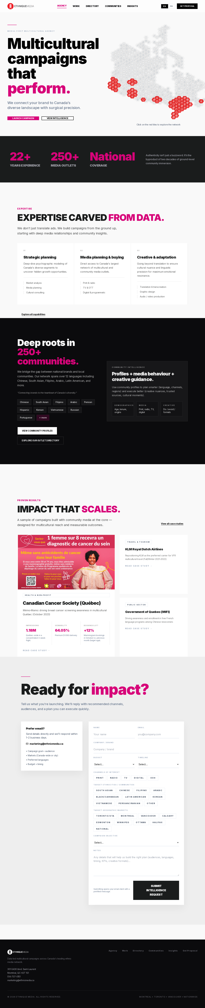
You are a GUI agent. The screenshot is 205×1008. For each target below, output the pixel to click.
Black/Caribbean (107, 797)
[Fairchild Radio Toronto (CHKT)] (184, 107)
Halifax (158, 822)
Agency (62, 5)
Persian (88, 402)
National (102, 829)
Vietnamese (57, 410)
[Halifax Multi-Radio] (200, 101)
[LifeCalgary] (129, 91)
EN (164, 6)
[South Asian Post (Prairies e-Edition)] (143, 99)
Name (97, 727)
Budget (98, 757)
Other (151, 803)
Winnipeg (123, 822)
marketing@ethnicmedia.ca (44, 743)
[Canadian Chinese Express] (110, 86)
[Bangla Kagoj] (173, 116)
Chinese (24, 402)
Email (141, 727)
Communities (113, 6)
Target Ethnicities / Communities (114, 785)
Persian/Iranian (129, 803)
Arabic (73, 402)
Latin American (135, 797)
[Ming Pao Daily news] (110, 83)
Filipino (59, 402)
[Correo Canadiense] (176, 115)
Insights (132, 6)
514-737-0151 (14, 976)
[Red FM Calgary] (132, 96)
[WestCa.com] (116, 90)
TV (126, 778)
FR (171, 6)
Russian (75, 410)
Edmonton (103, 822)
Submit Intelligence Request (156, 890)
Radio (114, 778)
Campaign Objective (106, 836)
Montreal (127, 816)
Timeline (143, 757)
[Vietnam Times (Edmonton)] (129, 82)
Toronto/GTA (105, 816)
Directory (92, 6)
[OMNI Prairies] (135, 94)
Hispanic (24, 410)
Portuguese (26, 417)
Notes (97, 850)
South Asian (42, 402)
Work (76, 6)
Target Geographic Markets (111, 810)
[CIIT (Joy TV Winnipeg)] (157, 100)
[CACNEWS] (118, 85)
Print (100, 778)
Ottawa (141, 822)
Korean (40, 410)
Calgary (168, 816)
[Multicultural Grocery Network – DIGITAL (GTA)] (179, 104)
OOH (153, 778)
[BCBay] (116, 80)
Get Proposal (190, 951)
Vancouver (148, 816)
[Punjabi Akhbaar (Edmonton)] (132, 83)
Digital (139, 778)
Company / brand (104, 742)
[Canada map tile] (146, 38)
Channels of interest (107, 772)
